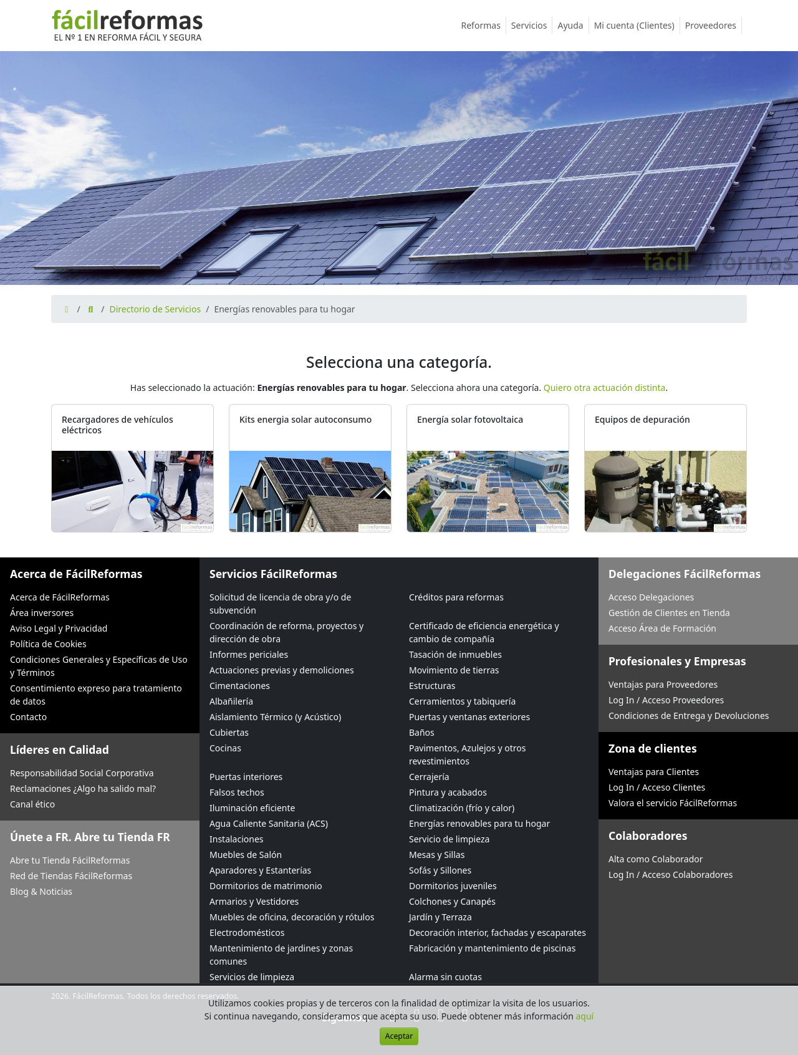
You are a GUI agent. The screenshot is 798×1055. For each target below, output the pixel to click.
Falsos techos (236, 792)
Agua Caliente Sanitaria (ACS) (268, 823)
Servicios (532, 25)
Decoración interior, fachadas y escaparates (497, 932)
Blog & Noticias (41, 891)
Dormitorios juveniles (453, 886)
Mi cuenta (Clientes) (637, 25)
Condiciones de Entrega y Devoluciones (688, 715)
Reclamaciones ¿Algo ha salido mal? (83, 788)
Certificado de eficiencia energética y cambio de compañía (484, 632)
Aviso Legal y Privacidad (58, 628)
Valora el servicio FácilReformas (672, 803)
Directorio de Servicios (155, 309)
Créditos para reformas (456, 597)
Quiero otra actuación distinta (605, 387)
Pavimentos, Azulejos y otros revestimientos (467, 754)
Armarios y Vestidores (254, 901)
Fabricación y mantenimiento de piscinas (492, 948)
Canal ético (32, 804)
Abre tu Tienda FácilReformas (70, 860)
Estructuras (432, 685)
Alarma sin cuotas (445, 977)
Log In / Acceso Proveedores (666, 700)
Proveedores (713, 25)
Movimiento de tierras (454, 670)
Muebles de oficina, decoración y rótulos (291, 917)
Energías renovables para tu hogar (479, 823)
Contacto (28, 717)
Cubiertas (229, 732)
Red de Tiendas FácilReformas (71, 876)
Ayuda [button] (573, 25)
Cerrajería (429, 777)
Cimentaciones (239, 685)
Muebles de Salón (245, 854)
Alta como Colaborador (655, 859)
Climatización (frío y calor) (461, 808)
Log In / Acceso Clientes (656, 787)
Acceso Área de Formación (662, 628)
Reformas (483, 25)
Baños (422, 732)
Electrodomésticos (246, 932)
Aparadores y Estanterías (260, 870)
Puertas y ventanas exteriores (469, 717)
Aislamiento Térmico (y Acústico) (275, 717)
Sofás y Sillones (440, 870)
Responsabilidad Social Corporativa (82, 773)
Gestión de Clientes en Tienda (669, 613)
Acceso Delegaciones (651, 597)
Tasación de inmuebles (455, 654)
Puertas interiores (245, 777)
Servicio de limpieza (449, 839)
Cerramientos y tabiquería (462, 701)
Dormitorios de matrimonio (265, 886)
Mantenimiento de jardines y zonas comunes (281, 954)
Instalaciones (236, 839)
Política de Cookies (48, 644)
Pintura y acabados (448, 792)
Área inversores (42, 613)
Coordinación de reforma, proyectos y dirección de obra (286, 632)
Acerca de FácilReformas (60, 597)
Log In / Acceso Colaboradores (670, 874)
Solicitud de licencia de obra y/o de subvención (280, 603)
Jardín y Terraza (440, 917)
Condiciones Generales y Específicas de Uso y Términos (99, 665)
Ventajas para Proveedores (663, 684)
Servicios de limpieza (251, 977)
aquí (585, 1016)
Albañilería (231, 701)
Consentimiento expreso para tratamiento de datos (96, 694)
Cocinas (225, 748)
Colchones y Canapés (452, 901)
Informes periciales (248, 654)
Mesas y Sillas (436, 854)
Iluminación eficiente (252, 808)
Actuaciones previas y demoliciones (281, 670)
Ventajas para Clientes (653, 772)
